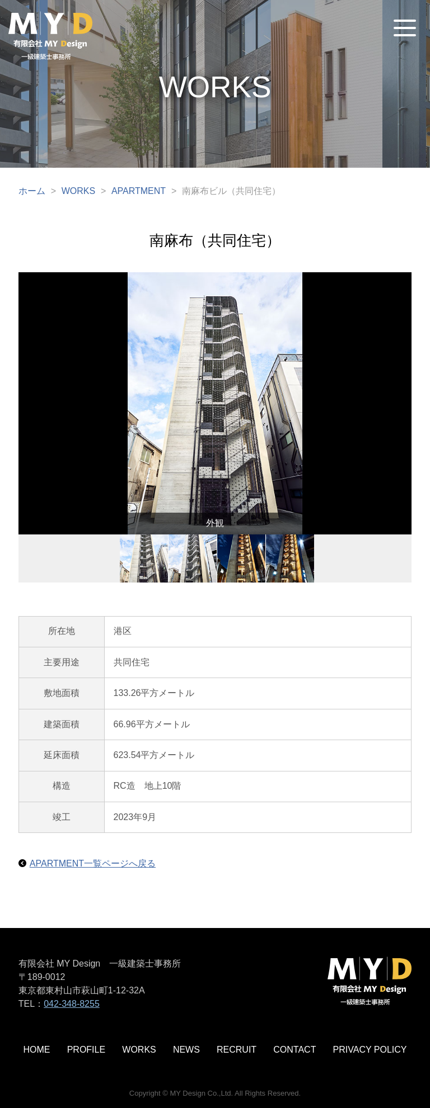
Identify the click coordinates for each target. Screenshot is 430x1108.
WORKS (78, 191)
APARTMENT (138, 191)
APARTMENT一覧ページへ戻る (93, 863)
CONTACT (294, 1049)
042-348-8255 (72, 1003)
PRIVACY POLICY (370, 1049)
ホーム (31, 191)
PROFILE (86, 1049)
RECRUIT (236, 1049)
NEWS (186, 1049)
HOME (37, 1049)
